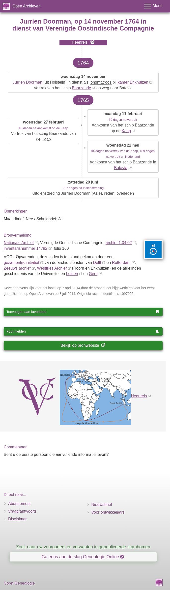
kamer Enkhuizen (133, 82)
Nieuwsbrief (101, 504)
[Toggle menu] (153, 6)
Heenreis (139, 396)
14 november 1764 (111, 21)
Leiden (72, 274)
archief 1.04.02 (119, 243)
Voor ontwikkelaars (108, 512)
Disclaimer (17, 519)
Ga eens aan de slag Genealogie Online (83, 556)
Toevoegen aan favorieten (82, 312)
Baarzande (81, 88)
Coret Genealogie (19, 583)
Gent (93, 274)
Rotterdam (121, 262)
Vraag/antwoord (22, 511)
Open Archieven (26, 6)
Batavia (120, 168)
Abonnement (19, 503)
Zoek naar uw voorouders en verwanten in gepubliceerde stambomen (83, 546)
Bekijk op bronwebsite (82, 345)
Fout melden (82, 331)
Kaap (126, 131)
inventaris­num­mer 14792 (25, 248)
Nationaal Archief (19, 243)
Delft (97, 262)
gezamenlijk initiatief (21, 262)
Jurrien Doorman (27, 82)
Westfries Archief (52, 268)
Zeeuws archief (17, 268)
